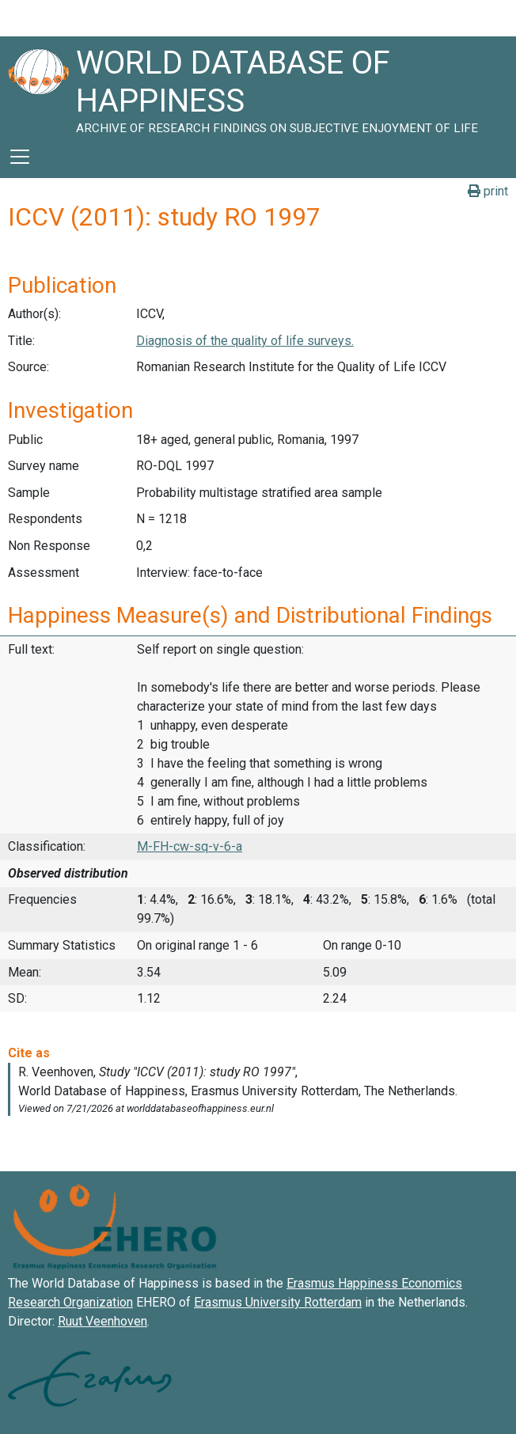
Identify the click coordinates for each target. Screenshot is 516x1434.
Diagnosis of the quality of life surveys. (245, 340)
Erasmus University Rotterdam (278, 1302)
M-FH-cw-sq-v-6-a (189, 846)
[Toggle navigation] (20, 157)
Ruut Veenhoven (102, 1321)
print (488, 191)
